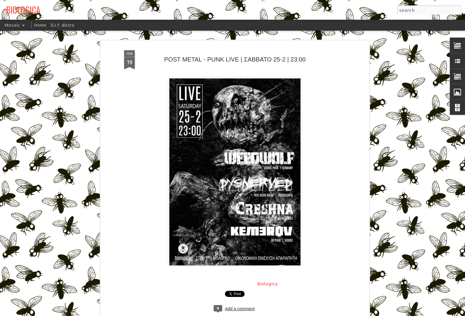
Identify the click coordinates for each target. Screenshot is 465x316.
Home (40, 25)
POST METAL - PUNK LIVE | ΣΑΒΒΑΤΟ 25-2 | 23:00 (235, 33)
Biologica (267, 257)
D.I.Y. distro (62, 25)
